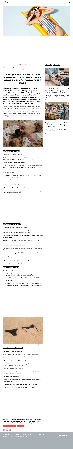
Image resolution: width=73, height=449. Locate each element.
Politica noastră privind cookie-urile (16, 436)
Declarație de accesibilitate (22, 434)
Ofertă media (39, 434)
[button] (69, 2)
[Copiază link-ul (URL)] (9, 430)
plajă (4, 425)
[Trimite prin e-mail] (6, 429)
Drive (4, 67)
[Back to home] (6, 2)
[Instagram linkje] (62, 435)
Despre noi (6, 434)
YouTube (13, 423)
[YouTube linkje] (66, 435)
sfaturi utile (13, 425)
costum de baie (20, 425)
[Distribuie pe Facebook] (4, 429)
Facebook (20, 423)
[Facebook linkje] (60, 435)
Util (20, 64)
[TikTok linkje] (64, 435)
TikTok (37, 421)
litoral (8, 425)
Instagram (6, 423)
